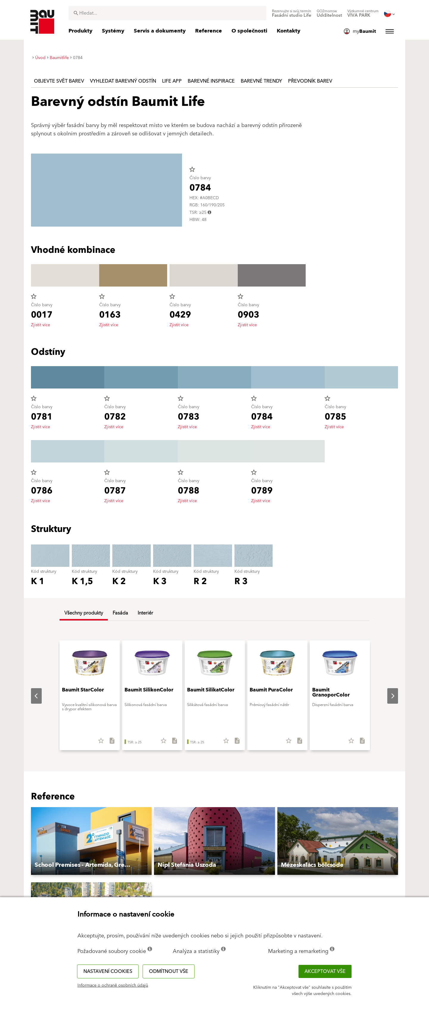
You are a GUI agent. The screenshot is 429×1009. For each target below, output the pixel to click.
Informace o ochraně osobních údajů (112, 985)
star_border (192, 169)
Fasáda (120, 613)
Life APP (172, 81)
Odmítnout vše (168, 971)
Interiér (145, 613)
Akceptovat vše (325, 971)
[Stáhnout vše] (109, 743)
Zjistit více (40, 325)
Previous (32, 695)
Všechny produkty (83, 613)
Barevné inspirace (211, 81)
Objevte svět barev (59, 81)
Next (388, 695)
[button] (91, 841)
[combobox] (167, 13)
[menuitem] (291, 13)
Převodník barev (310, 81)
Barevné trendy (261, 81)
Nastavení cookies (107, 971)
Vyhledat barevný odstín (123, 81)
